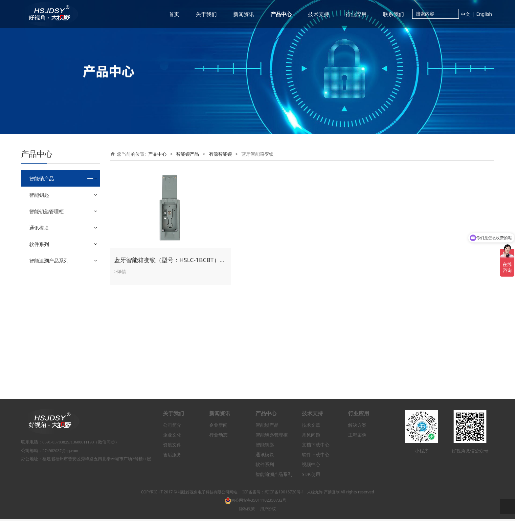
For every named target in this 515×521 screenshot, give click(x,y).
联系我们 (393, 14)
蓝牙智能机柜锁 (57, 237)
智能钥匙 (39, 302)
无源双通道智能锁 (52, 205)
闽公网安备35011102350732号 (255, 502)
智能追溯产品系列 (49, 368)
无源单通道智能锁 (52, 194)
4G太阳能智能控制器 (62, 287)
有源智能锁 (45, 217)
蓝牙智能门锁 (54, 229)
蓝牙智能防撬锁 (57, 254)
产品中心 (281, 14)
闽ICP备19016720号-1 (284, 494)
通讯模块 (39, 335)
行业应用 (356, 14)
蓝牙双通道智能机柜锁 (64, 245)
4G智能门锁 (53, 279)
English (484, 14)
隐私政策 (247, 510)
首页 (174, 14)
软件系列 (39, 352)
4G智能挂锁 (53, 270)
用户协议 (268, 510)
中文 (465, 14)
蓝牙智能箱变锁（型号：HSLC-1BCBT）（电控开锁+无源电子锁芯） (204, 260)
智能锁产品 (41, 178)
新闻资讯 (243, 14)
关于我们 (206, 14)
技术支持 (318, 14)
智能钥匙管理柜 (46, 319)
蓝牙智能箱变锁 (57, 262)
